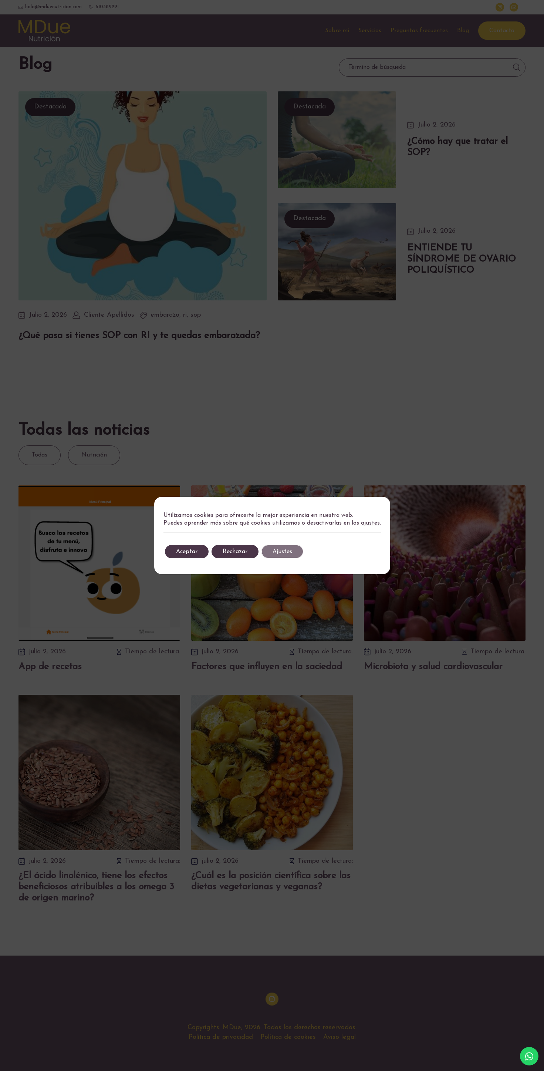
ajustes (370, 523)
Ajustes (282, 552)
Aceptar (186, 552)
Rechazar (235, 552)
